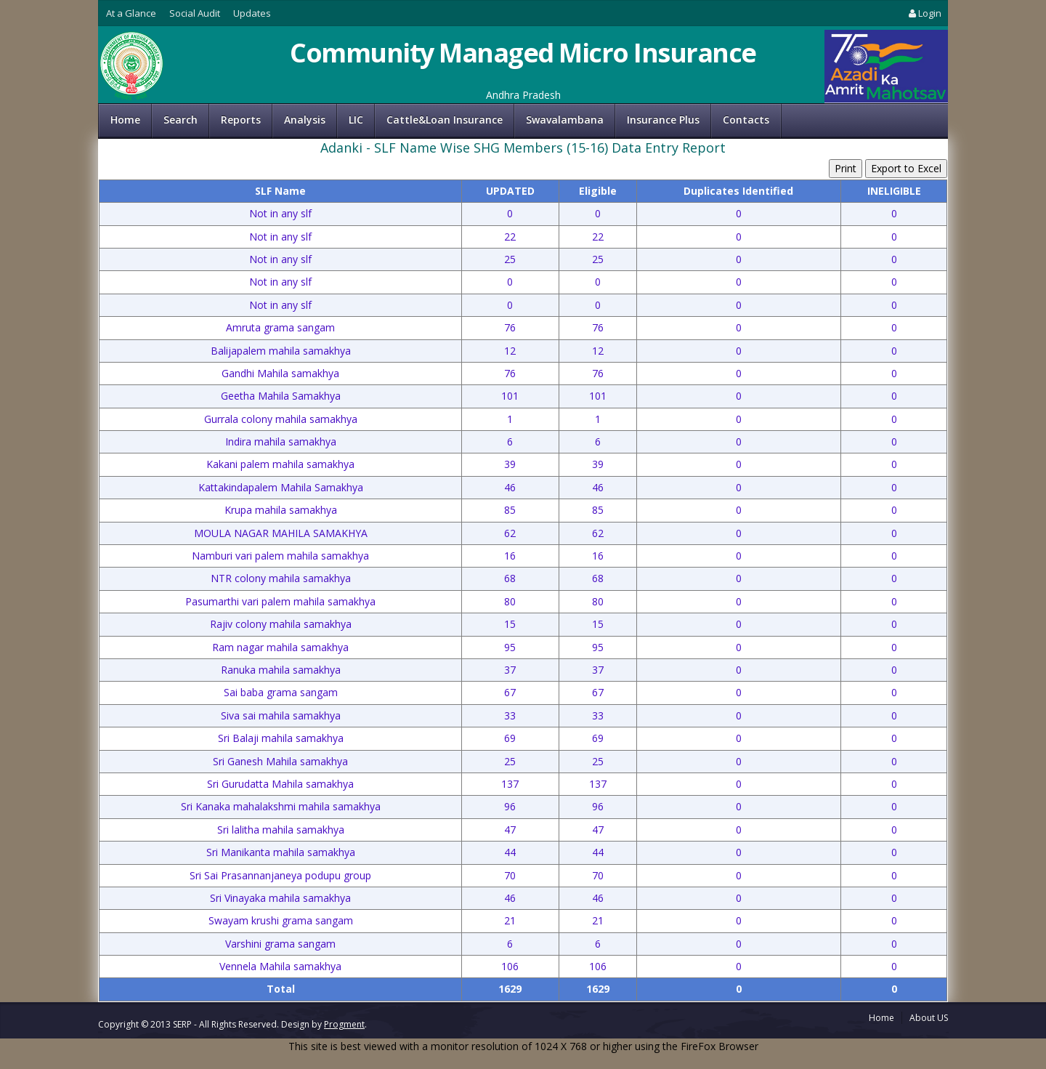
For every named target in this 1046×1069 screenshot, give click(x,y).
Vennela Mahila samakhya (280, 966)
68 (510, 578)
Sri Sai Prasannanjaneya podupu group (280, 875)
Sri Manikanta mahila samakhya (280, 852)
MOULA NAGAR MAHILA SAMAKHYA (281, 533)
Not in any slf (280, 213)
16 (510, 555)
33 (510, 715)
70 (510, 875)
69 (510, 738)
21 (510, 920)
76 (510, 327)
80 (510, 601)
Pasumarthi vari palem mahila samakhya (280, 601)
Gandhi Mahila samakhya (280, 373)
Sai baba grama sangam (281, 692)
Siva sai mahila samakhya (281, 715)
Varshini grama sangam (280, 944)
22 (510, 236)
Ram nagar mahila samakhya (280, 647)
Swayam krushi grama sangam (280, 920)
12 (510, 351)
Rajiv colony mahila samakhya (281, 624)
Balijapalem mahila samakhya (281, 351)
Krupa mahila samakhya (280, 510)
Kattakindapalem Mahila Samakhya (280, 487)
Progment (344, 1024)
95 (510, 647)
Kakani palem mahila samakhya (280, 464)
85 (510, 510)
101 (510, 396)
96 (510, 806)
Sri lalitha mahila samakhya (280, 829)
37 (510, 670)
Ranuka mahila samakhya (281, 670)
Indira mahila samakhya (280, 441)
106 (510, 966)
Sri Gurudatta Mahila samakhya (280, 784)
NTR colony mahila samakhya (281, 578)
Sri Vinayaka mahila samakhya (280, 898)
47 (510, 829)
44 (510, 852)
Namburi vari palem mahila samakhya (280, 555)
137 (510, 784)
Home (125, 119)
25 (510, 259)
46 (510, 487)
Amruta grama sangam (280, 327)
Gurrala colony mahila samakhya (280, 419)
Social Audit (194, 13)
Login (924, 13)
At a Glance (131, 13)
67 (510, 692)
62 (510, 533)
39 (510, 464)
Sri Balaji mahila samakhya (281, 738)
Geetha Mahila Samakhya (281, 396)
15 (510, 624)
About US (928, 1018)
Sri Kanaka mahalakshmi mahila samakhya (281, 806)
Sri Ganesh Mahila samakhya (280, 761)
